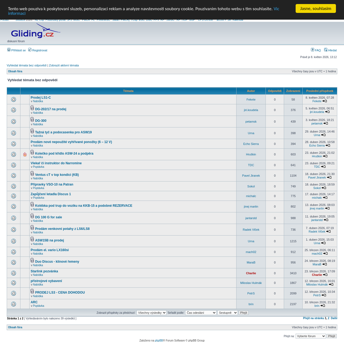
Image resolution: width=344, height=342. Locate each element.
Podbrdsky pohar (55, 19)
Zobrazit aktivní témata (64, 65)
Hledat (330, 50)
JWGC (170, 19)
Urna (251, 133)
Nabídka (38, 101)
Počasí (5, 19)
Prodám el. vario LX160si (50, 250)
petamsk (251, 121)
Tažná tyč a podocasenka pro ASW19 (63, 132)
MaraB (251, 262)
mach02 (251, 251)
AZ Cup (39, 19)
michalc (251, 195)
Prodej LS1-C (41, 97)
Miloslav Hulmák (251, 282)
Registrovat (37, 50)
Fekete (251, 99)
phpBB (159, 340)
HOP (185, 19)
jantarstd (251, 218)
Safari (115, 19)
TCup (134, 19)
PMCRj (125, 19)
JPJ (69, 19)
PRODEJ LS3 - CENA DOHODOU (60, 292)
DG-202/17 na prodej (50, 109)
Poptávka (38, 166)
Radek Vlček (251, 229)
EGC (142, 19)
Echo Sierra (251, 143)
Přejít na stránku (313, 318)
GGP (192, 19)
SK (229, 19)
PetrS (251, 293)
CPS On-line (205, 19)
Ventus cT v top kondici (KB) (57, 175)
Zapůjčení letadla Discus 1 (51, 194)
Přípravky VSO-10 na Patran (52, 184)
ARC (34, 302)
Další (334, 318)
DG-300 (40, 121)
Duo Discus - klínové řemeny (57, 261)
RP (162, 19)
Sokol (251, 186)
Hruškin (251, 154)
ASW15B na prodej (49, 240)
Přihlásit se (16, 50)
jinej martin (251, 206)
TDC (251, 164)
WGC (76, 19)
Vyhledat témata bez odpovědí (26, 65)
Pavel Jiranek (251, 175)
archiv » (221, 19)
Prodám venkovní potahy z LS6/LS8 (62, 229)
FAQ (316, 50)
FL (93, 19)
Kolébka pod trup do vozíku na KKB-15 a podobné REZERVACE (83, 206)
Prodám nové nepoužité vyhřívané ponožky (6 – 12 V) (71, 142)
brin (251, 303)
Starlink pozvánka (44, 271)
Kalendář (238, 19)
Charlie (251, 273)
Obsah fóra (15, 71)
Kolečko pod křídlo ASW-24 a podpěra (64, 153)
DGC (149, 19)
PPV (156, 19)
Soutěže (21, 19)
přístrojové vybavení (46, 281)
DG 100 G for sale (48, 217)
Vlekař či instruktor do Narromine (56, 163)
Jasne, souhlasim (315, 8)
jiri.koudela (251, 110)
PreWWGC (103, 19)
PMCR (86, 19)
